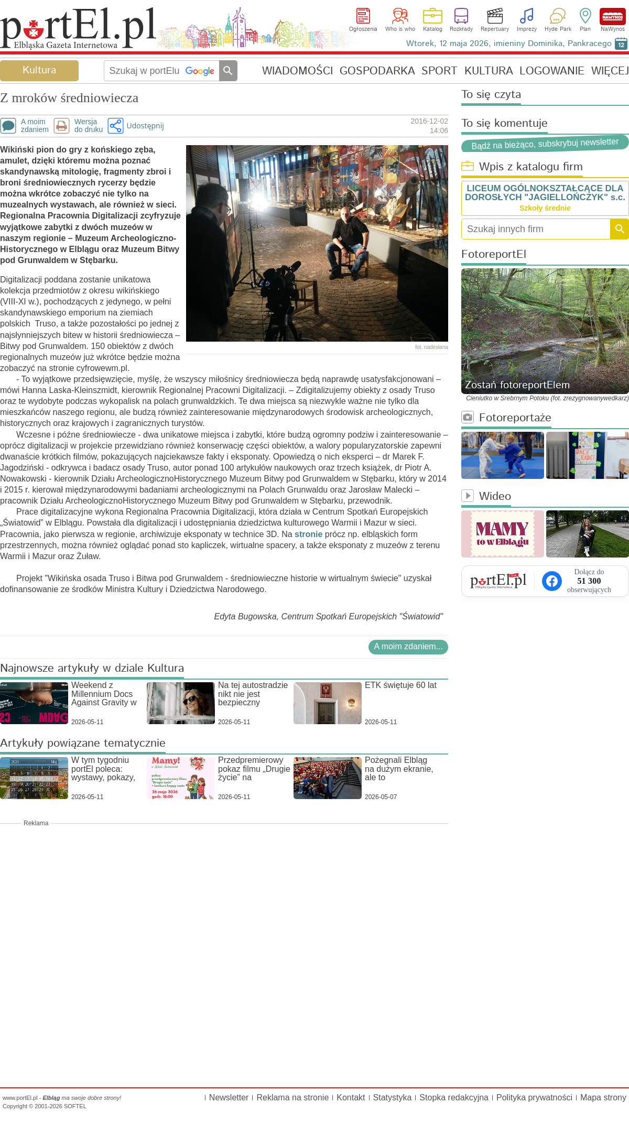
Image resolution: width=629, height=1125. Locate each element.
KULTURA (488, 71)
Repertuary (495, 29)
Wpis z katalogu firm (522, 167)
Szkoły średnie (545, 208)
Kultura (39, 70)
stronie (308, 534)
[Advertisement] (224, 904)
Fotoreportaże (506, 418)
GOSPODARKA (377, 71)
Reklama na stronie (292, 1097)
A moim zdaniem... (408, 646)
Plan (585, 29)
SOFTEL (75, 1106)
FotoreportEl (493, 255)
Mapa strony (603, 1097)
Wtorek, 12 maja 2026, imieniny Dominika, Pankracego (509, 44)
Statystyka (392, 1097)
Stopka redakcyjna (454, 1097)
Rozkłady (461, 29)
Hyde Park (558, 29)
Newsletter (229, 1097)
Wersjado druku (88, 126)
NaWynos (613, 16)
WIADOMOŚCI (297, 71)
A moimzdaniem (35, 126)
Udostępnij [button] (145, 125)
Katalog (432, 29)
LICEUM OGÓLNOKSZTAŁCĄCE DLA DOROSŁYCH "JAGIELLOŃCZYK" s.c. (545, 192)
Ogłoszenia (363, 29)
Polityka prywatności (534, 1097)
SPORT (439, 71)
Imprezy (527, 29)
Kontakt (351, 1097)
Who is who (400, 29)
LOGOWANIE (551, 71)
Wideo (486, 497)
